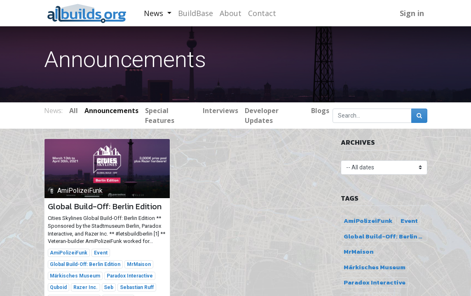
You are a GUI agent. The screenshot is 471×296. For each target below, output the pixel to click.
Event (101, 253)
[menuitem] (195, 13)
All (73, 110)
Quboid (58, 287)
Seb (108, 287)
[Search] (419, 116)
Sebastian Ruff (137, 287)
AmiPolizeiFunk (68, 253)
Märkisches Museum (75, 276)
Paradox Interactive (130, 276)
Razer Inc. (85, 287)
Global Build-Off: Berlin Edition (105, 206)
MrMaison (139, 264)
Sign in (412, 13)
